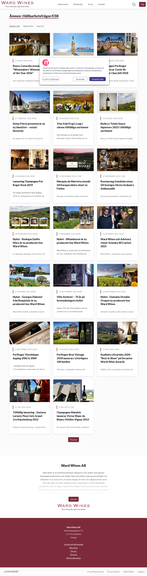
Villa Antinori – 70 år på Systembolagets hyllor (71, 298)
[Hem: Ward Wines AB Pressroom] (17, 4)
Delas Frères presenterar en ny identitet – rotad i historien (29, 127)
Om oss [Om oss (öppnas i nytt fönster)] (74, 551)
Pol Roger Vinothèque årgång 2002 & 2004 (26, 356)
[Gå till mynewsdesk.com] (11, 571)
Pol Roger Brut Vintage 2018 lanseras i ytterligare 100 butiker (72, 358)
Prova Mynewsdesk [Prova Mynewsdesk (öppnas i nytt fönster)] (95, 571)
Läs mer (73, 499)
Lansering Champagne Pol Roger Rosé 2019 (28, 183)
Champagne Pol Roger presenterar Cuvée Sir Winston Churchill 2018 (114, 69)
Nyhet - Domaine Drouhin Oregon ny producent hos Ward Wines (115, 300)
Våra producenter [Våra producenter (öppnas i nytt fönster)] (73, 558)
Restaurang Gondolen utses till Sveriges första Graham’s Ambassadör (117, 185)
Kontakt (101, 4)
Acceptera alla (97, 79)
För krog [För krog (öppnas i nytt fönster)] (73, 554)
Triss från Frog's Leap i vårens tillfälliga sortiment (72, 125)
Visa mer (73, 439)
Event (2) (40, 26)
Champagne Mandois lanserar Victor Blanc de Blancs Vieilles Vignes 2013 (73, 416)
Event (90, 4)
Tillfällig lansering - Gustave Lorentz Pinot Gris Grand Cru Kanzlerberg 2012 (29, 416)
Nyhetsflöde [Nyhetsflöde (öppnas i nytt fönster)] (128, 571)
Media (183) (28, 26)
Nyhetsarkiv (63, 4)
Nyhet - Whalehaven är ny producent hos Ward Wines (73, 241)
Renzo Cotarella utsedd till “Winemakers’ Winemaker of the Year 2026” (28, 69)
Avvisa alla (80, 79)
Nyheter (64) (14, 26)
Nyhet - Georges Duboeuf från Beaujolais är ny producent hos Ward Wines (29, 300)
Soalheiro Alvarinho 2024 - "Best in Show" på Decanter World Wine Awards (116, 358)
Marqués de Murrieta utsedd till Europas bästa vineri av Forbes (73, 185)
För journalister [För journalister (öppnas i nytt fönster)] (113, 571)
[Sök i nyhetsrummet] (134, 4)
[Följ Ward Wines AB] (142, 4)
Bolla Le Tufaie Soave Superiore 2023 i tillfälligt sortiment (116, 127)
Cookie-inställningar (51, 79)
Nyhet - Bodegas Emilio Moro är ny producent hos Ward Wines (28, 243)
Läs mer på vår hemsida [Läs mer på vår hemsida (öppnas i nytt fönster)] (73, 544)
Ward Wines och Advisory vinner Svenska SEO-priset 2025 (116, 243)
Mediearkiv (78, 4)
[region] (74, 71)
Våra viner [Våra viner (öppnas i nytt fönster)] (73, 548)
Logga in (140, 571)
